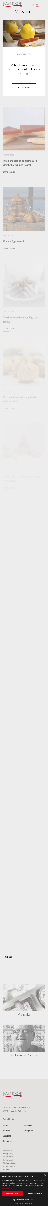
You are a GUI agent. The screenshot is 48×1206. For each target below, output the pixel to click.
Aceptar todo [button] (12, 1193)
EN (37, 5)
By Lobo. (6, 1169)
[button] (24, 1199)
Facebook (28, 1125)
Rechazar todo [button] (35, 1193)
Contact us (7, 1141)
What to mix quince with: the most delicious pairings (24, 69)
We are (5, 1125)
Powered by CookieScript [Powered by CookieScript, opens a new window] (24, 1203)
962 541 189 (8, 1118)
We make (6, 1130)
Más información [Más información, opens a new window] (8, 1188)
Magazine (7, 1135)
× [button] (45, 1175)
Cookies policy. (8, 1156)
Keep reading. (24, 87)
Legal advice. (7, 1150)
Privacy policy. (8, 1153)
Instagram (28, 1130)
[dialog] (24, 1189)
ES (33, 5)
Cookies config (8, 1160)
